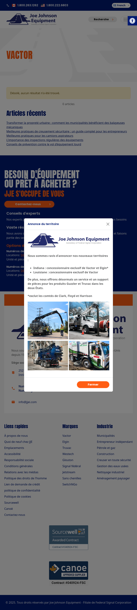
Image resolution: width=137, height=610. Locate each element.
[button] (132, 20)
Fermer (93, 385)
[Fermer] (108, 224)
